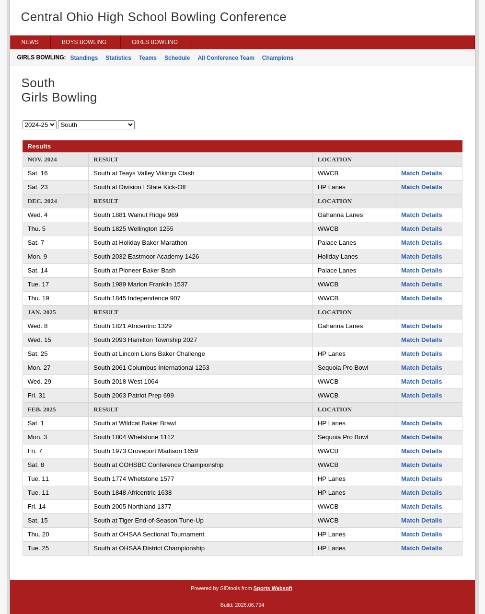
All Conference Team (225, 58)
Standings (84, 58)
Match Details (421, 173)
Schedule (177, 58)
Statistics (118, 58)
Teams (148, 58)
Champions (277, 58)
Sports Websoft (273, 588)
